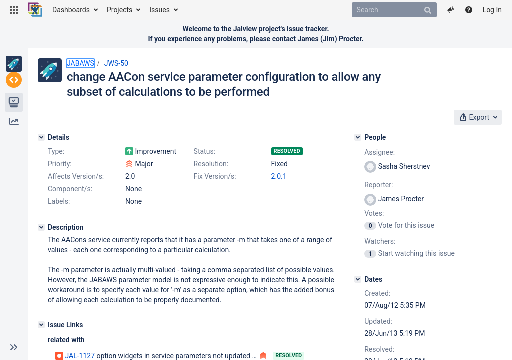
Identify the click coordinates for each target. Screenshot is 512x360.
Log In (492, 10)
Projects (119, 10)
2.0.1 (133, 211)
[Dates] (380, 276)
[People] (380, 134)
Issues (160, 10)
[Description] (41, 262)
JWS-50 (116, 64)
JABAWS (80, 64)
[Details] (41, 134)
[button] (14, 10)
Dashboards (71, 10)
